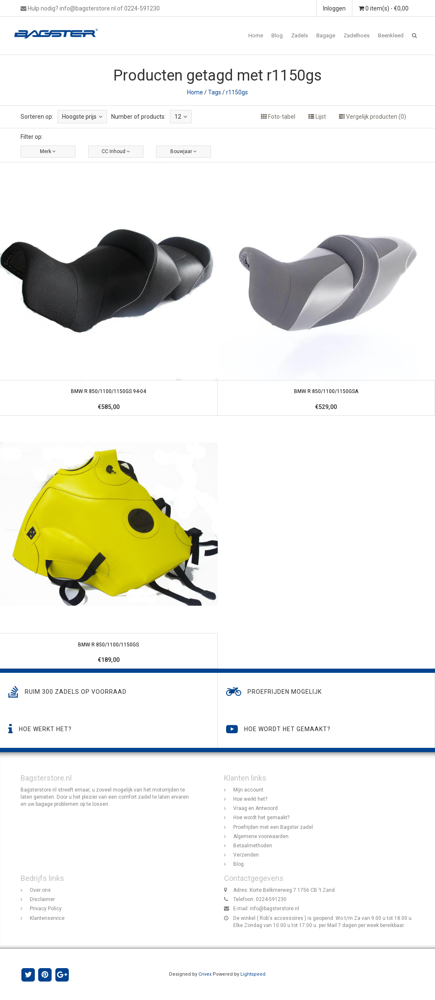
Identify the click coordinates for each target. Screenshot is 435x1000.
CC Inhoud (116, 151)
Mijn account (248, 790)
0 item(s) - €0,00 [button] (384, 8)
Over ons (40, 890)
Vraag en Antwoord (255, 808)
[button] (414, 36)
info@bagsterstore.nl (274, 908)
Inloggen (334, 8)
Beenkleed (391, 35)
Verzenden (246, 855)
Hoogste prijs (82, 116)
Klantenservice (47, 918)
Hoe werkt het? (250, 799)
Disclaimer (42, 899)
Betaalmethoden (252, 846)
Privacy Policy (46, 908)
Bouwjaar (183, 151)
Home (255, 35)
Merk (48, 151)
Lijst (317, 116)
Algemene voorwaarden (261, 836)
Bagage (325, 35)
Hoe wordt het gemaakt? (261, 817)
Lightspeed (253, 974)
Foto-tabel (278, 116)
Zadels (299, 35)
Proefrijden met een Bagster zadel (273, 827)
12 (181, 116)
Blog (277, 35)
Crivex (204, 974)
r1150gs (237, 92)
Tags (214, 92)
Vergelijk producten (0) (372, 116)
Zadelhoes (357, 35)
